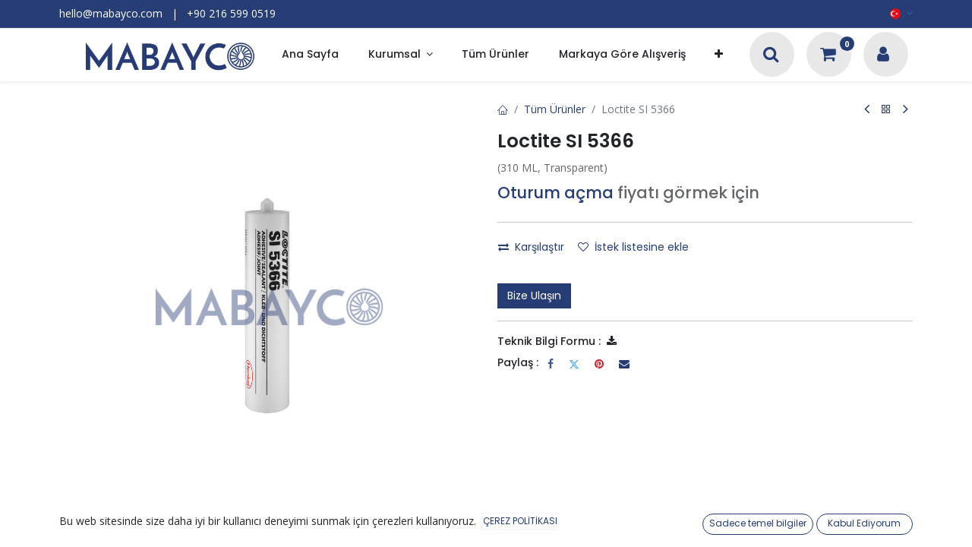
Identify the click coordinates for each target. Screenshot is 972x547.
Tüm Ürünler (554, 109)
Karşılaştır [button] (531, 247)
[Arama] (771, 56)
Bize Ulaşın (534, 295)
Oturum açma (555, 193)
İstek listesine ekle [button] (633, 247)
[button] (718, 55)
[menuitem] (310, 55)
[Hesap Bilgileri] (883, 56)
